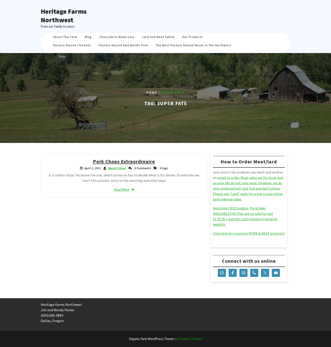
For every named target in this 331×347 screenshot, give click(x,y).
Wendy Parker (117, 168)
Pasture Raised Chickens (72, 45)
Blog (88, 37)
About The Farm (65, 37)
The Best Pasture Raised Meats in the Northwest (193, 45)
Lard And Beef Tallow (158, 37)
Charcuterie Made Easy (117, 37)
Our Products (192, 37)
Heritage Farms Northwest (64, 15)
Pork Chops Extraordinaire (124, 161)
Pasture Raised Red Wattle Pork (123, 45)
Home (152, 92)
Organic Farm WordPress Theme (165, 339)
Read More (124, 189)
